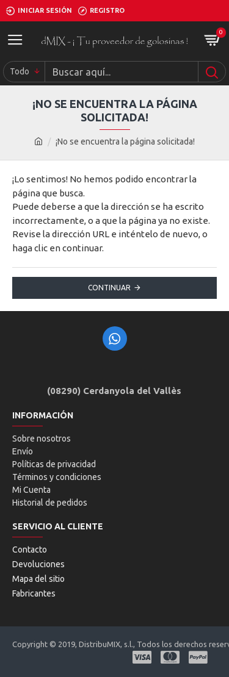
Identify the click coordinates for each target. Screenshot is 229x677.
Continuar (109, 288)
